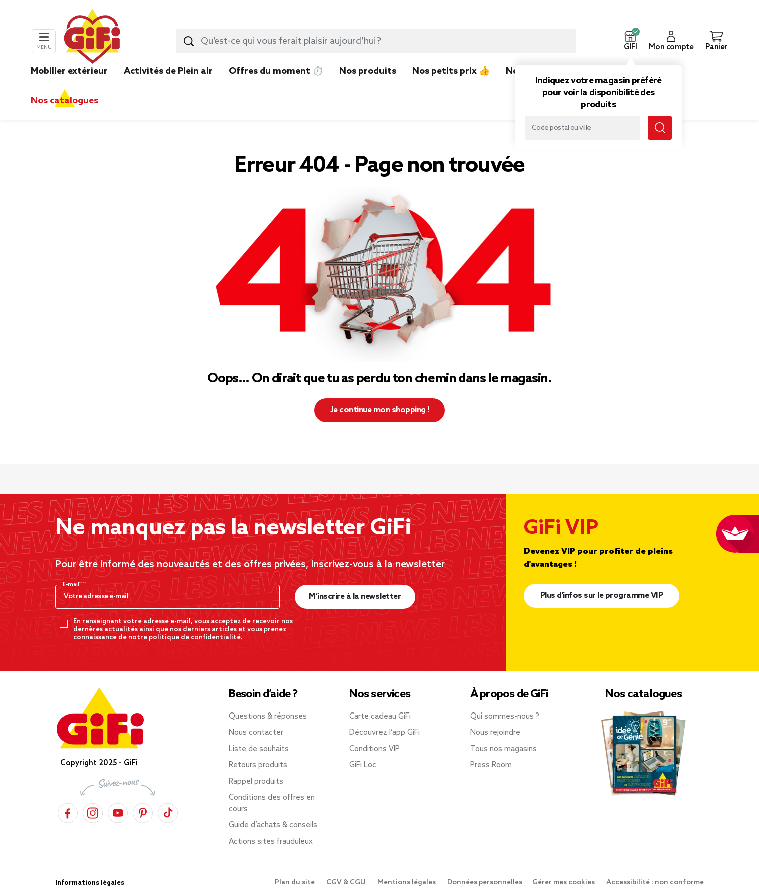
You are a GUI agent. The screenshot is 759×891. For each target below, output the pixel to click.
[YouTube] (118, 811)
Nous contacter (256, 732)
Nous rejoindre (495, 732)
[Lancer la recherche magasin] (660, 128)
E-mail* (73, 584)
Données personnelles (484, 882)
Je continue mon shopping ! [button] (379, 410)
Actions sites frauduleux (271, 841)
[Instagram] (93, 811)
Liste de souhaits (259, 749)
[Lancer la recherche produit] (189, 41)
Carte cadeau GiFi (380, 716)
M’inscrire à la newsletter (355, 596)
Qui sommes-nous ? (504, 716)
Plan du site (295, 882)
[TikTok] (168, 811)
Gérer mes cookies (564, 882)
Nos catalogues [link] (64, 100)
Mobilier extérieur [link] (69, 71)
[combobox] (376, 41)
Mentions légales (407, 882)
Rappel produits (256, 781)
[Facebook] (68, 811)
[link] (367, 86)
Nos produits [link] (367, 71)
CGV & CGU (346, 882)
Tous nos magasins (503, 749)
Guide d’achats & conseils (273, 825)
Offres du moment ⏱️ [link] (276, 71)
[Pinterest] (143, 811)
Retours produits (258, 765)
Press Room (491, 765)
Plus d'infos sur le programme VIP (601, 595)
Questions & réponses (268, 716)
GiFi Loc (362, 765)
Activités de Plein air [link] (168, 71)
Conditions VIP (374, 749)
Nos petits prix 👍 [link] (451, 71)
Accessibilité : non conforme (655, 882)
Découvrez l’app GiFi (384, 732)
